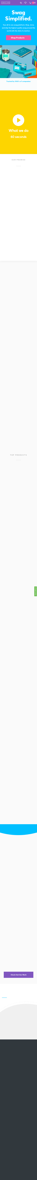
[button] (25, 2)
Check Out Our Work (18, 975)
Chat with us (35, 591)
